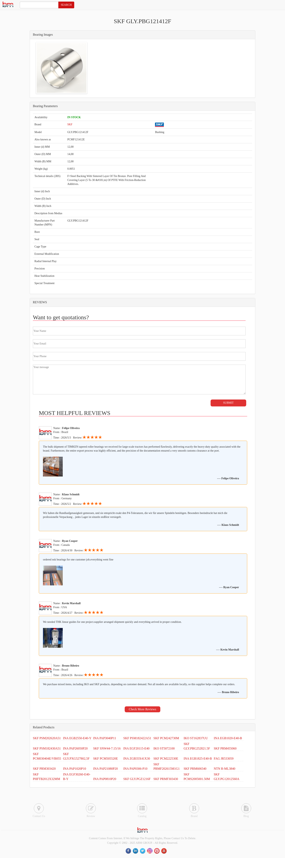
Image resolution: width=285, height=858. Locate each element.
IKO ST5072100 (164, 748)
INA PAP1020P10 (74, 768)
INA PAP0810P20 (104, 779)
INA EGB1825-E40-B (198, 758)
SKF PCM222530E (165, 758)
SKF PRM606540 (195, 768)
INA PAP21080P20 (105, 768)
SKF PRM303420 (44, 768)
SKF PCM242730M (166, 738)
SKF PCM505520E (105, 758)
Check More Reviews (142, 709)
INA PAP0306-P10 (135, 768)
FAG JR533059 (224, 758)
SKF (69, 124)
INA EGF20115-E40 (136, 748)
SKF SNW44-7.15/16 (107, 748)
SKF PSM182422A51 (137, 738)
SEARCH (66, 4)
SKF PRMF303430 (165, 779)
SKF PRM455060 (225, 748)
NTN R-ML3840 (224, 768)
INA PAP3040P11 (104, 738)
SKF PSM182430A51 (47, 748)
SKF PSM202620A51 (47, 738)
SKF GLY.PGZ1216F (137, 779)
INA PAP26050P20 (75, 748)
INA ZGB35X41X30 (136, 758)
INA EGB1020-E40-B (228, 738)
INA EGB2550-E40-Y (77, 738)
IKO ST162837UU (196, 738)
